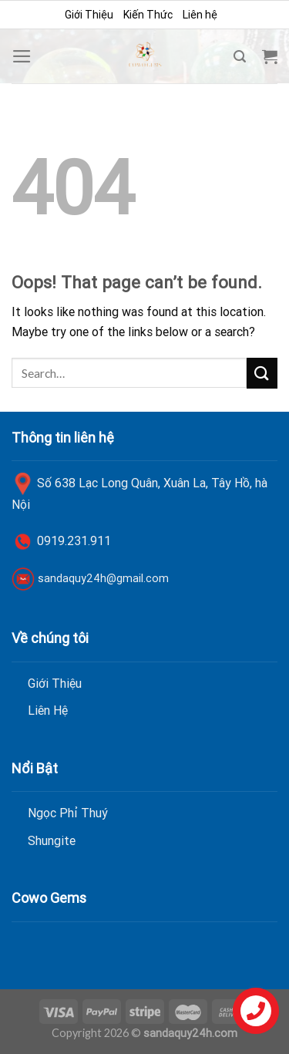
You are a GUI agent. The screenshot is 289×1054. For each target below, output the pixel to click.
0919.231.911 (74, 540)
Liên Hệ (48, 710)
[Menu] (22, 56)
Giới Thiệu (89, 15)
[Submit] (262, 373)
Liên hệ (200, 15)
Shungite (52, 840)
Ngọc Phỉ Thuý (68, 812)
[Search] (240, 57)
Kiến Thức (148, 15)
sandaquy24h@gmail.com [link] (103, 578)
